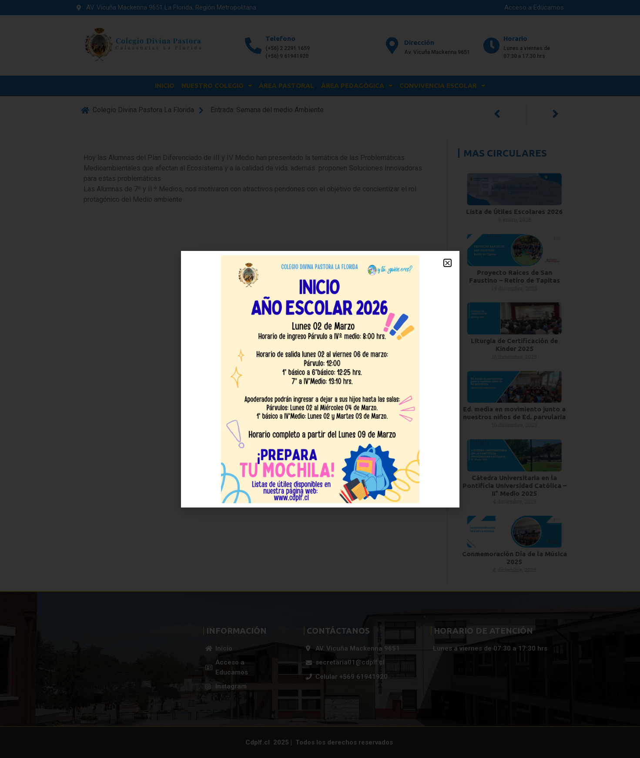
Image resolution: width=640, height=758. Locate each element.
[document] (320, 379)
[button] (447, 263)
